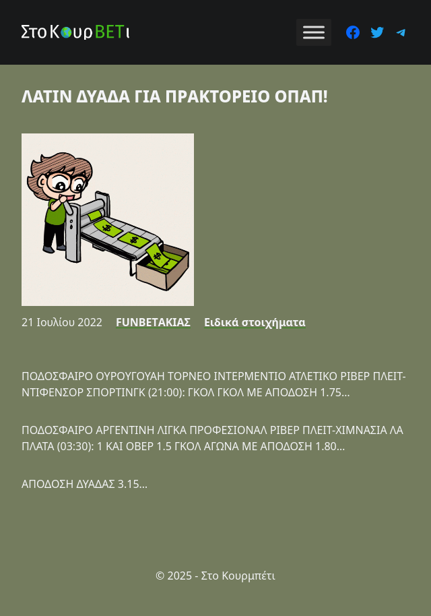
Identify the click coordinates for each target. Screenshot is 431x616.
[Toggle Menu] (314, 32)
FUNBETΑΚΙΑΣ (153, 322)
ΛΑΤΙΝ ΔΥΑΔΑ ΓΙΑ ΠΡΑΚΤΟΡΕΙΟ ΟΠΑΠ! (175, 96)
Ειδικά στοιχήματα (255, 322)
